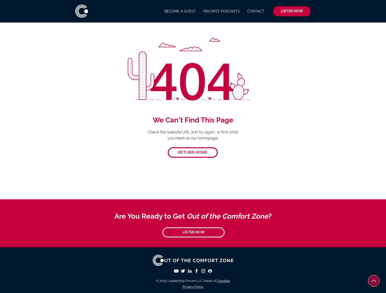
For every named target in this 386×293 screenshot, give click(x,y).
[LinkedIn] (189, 271)
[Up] (374, 281)
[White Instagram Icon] (203, 271)
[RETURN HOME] (193, 152)
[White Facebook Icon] (196, 271)
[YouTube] (176, 271)
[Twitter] (183, 271)
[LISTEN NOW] (292, 11)
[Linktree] (210, 271)
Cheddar (223, 281)
